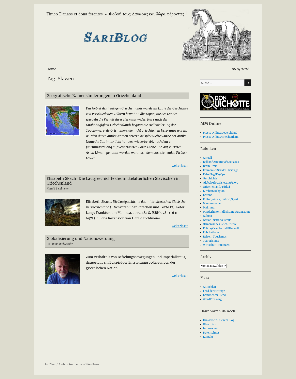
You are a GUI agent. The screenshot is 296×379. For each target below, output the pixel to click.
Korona (207, 195)
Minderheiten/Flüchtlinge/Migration (226, 211)
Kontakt (208, 336)
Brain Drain (210, 166)
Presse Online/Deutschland (220, 132)
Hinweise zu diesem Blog (218, 320)
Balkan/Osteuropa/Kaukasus (221, 162)
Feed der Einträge (214, 291)
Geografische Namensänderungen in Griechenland (94, 95)
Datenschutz (211, 332)
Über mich (209, 324)
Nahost (207, 216)
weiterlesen (180, 165)
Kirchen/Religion (214, 191)
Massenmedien (212, 203)
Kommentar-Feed (214, 295)
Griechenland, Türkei (216, 187)
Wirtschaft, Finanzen (216, 245)
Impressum (210, 328)
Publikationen (212, 232)
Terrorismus (211, 240)
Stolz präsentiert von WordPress (79, 364)
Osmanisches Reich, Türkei (220, 224)
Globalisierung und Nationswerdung (81, 238)
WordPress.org (212, 299)
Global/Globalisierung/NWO (220, 182)
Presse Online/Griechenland (221, 137)
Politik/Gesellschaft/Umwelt (221, 228)
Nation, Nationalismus (217, 220)
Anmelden (209, 286)
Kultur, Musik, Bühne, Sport (220, 199)
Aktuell (207, 157)
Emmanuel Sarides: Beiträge (220, 170)
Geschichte (210, 178)
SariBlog (50, 364)
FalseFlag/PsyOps (214, 174)
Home (51, 69)
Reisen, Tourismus (215, 236)
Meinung (208, 207)
